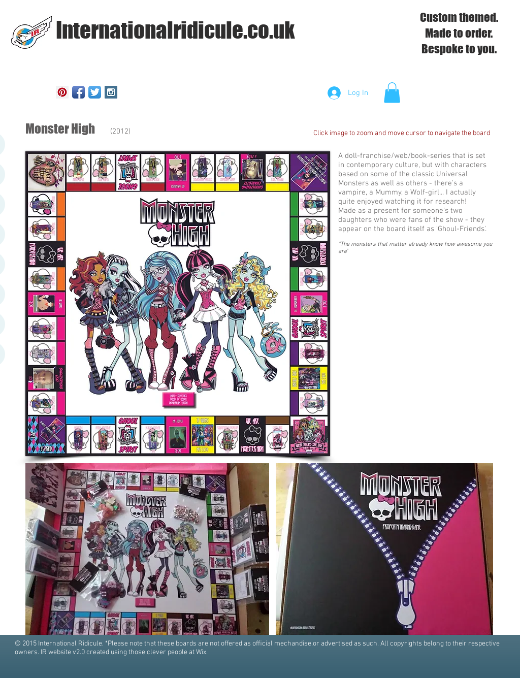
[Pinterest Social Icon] (62, 92)
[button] (392, 92)
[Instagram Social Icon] (111, 92)
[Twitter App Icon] (94, 92)
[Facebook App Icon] (78, 92)
